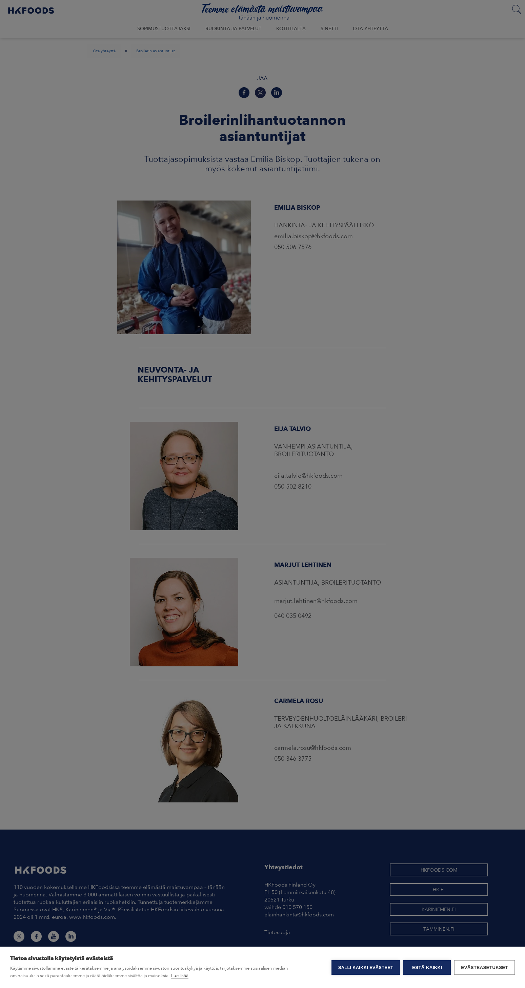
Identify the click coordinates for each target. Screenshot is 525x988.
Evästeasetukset (484, 967)
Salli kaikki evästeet (365, 967)
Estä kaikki (427, 967)
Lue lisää (179, 975)
